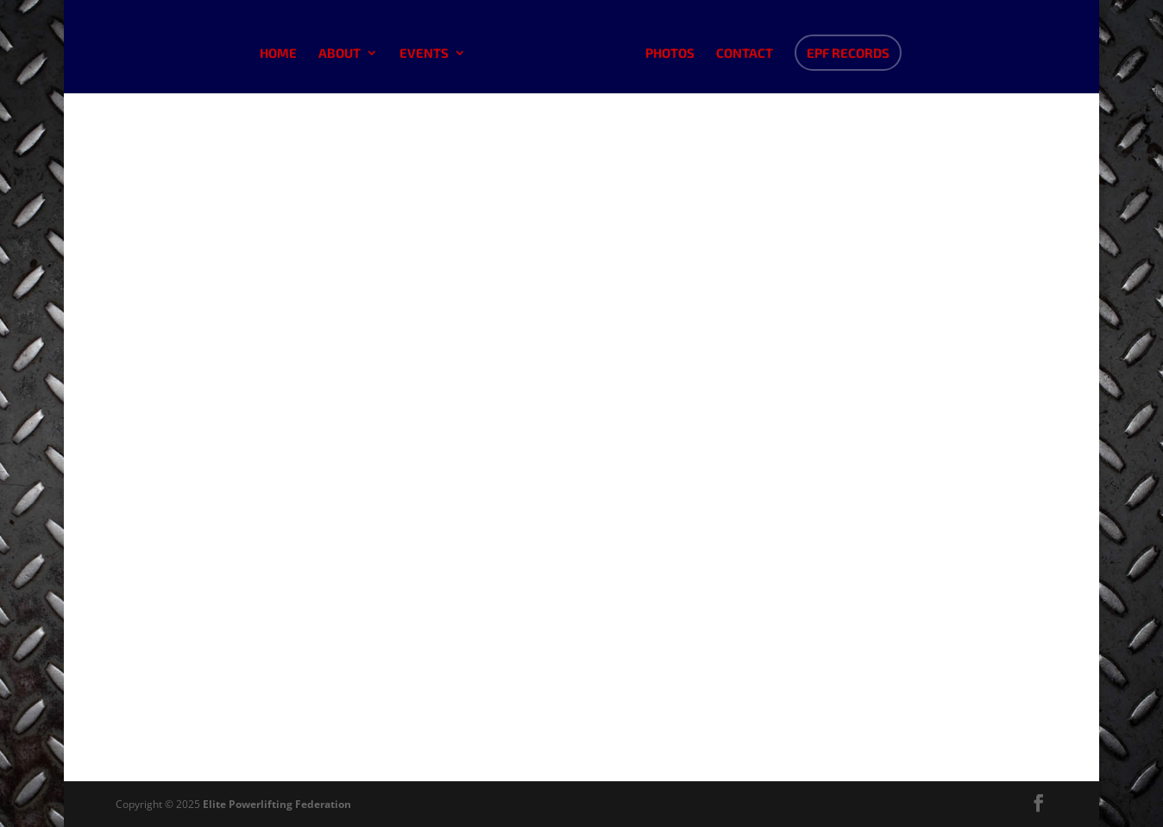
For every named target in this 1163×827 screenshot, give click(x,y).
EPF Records (848, 52)
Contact (744, 53)
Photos (670, 53)
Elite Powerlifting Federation (277, 804)
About (339, 53)
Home (278, 53)
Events (424, 53)
